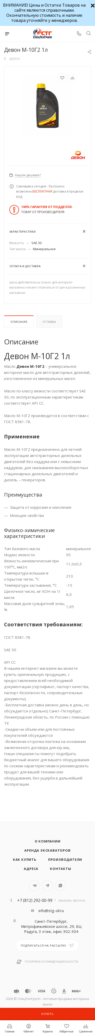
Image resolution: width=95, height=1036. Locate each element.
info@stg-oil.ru (51, 910)
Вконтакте (34, 885)
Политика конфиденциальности (51, 961)
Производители (65, 859)
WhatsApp (60, 885)
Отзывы (49, 322)
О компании (48, 841)
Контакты (60, 868)
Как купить (24, 859)
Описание (18, 322)
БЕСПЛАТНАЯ (42, 191)
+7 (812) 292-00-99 (34, 900)
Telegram (47, 885)
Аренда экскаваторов (47, 850)
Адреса (31, 868)
